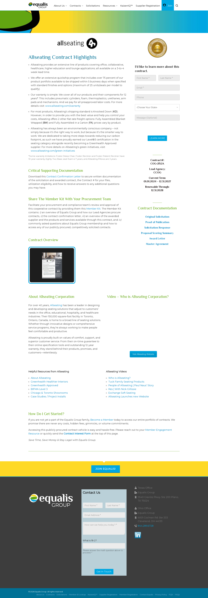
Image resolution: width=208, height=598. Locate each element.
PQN (171, 594)
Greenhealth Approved (44, 385)
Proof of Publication (157, 222)
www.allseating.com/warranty (62, 105)
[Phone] (157, 97)
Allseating (56, 305)
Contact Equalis (146, 594)
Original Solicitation (157, 216)
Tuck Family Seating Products (126, 381)
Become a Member (101, 419)
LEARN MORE (157, 138)
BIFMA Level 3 (39, 389)
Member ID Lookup (77, 594)
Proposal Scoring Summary (157, 233)
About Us (40, 594)
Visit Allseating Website (143, 354)
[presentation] (155, 134)
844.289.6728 (145, 525)
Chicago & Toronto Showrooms (49, 392)
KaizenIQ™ (92, 594)
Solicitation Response (157, 227)
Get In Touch (104, 571)
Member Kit (93, 208)
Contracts (50, 594)
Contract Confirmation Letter (63, 176)
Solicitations (62, 594)
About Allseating (41, 378)
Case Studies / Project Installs (48, 396)
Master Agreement (157, 243)
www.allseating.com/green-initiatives (53, 150)
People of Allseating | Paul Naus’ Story (131, 385)
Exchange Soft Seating (121, 392)
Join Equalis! (106, 468)
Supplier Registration (108, 594)
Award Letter (157, 238)
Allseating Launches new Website (128, 396)
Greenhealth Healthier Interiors (49, 381)
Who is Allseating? (119, 378)
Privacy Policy (161, 594)
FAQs (177, 594)
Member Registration (128, 594)
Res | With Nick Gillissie (122, 389)
